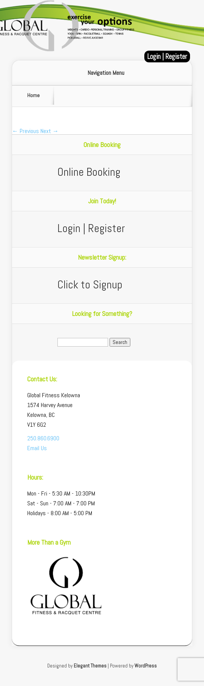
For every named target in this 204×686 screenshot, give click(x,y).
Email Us (37, 448)
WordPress (145, 666)
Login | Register (167, 56)
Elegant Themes (90, 666)
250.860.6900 (43, 438)
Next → (49, 131)
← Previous (25, 131)
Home (33, 95)
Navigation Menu (106, 73)
